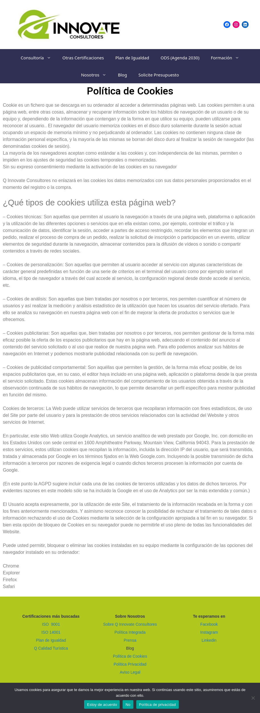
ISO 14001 (50, 632)
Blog (122, 75)
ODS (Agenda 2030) (180, 57)
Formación (228, 57)
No (127, 704)
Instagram (209, 632)
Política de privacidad (157, 704)
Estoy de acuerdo (102, 704)
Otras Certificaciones (83, 57)
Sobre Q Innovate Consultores (130, 624)
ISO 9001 (51, 624)
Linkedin (209, 640)
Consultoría (39, 57)
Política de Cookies (130, 656)
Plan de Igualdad (132, 57)
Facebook (209, 624)
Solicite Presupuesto (158, 75)
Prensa (130, 640)
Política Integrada (130, 632)
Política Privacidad (129, 664)
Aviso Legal (130, 672)
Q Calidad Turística (51, 648)
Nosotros (96, 74)
